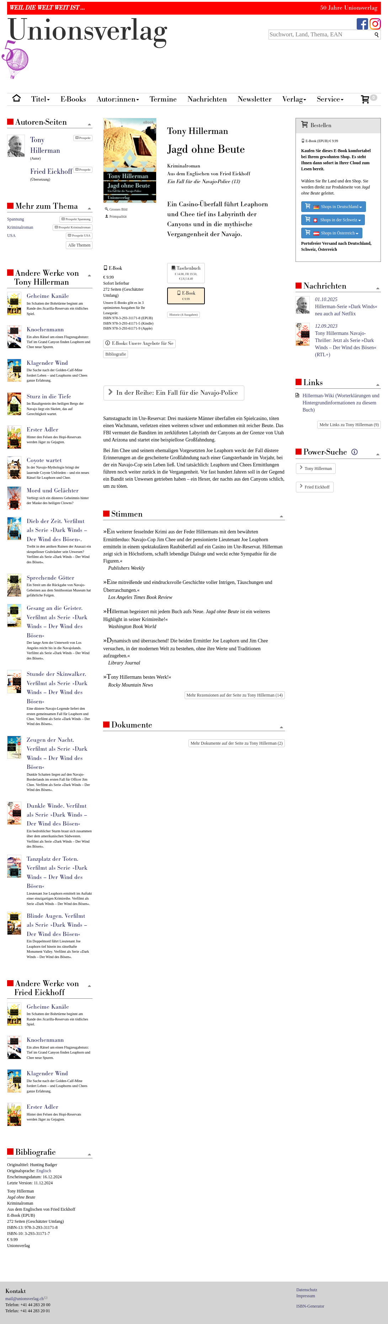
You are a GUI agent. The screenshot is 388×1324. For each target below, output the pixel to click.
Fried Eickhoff (317, 487)
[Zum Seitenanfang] (281, 517)
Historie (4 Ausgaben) (183, 314)
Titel (40, 99)
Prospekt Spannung (76, 219)
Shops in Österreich (332, 232)
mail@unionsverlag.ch (24, 1298)
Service (330, 99)
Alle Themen (79, 245)
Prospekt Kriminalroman (73, 227)
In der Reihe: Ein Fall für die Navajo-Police (178, 393)
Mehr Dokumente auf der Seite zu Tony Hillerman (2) (237, 743)
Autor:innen (118, 99)
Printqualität (116, 216)
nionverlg (87, 47)
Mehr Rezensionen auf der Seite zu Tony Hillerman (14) (235, 695)
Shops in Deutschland (333, 206)
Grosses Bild (116, 209)
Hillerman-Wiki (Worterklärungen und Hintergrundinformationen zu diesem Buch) (341, 403)
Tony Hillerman (318, 468)
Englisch (43, 1170)
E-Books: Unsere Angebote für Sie (139, 343)
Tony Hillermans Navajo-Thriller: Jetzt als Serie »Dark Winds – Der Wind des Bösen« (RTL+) (345, 340)
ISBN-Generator (310, 1306)
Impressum (305, 1295)
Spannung (15, 219)
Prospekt (83, 138)
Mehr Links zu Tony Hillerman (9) (349, 424)
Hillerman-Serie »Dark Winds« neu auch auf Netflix (346, 306)
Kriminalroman (20, 227)
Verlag (294, 99)
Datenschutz (306, 1289)
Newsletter (255, 99)
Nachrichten (207, 99)
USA (11, 235)
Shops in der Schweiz (333, 219)
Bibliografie (115, 354)
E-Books (73, 99)
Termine (163, 99)
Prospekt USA (79, 235)
